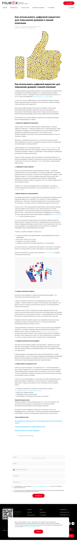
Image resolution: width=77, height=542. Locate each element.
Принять (38, 531)
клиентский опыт (48, 253)
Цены (41, 511)
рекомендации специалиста (49, 148)
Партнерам (42, 514)
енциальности (45, 488)
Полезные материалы (38, 7)
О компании (51, 7)
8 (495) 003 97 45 (64, 517)
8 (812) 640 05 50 (64, 514)
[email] (38, 465)
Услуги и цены (25, 7)
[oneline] (38, 478)
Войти (72, 7)
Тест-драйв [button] (69, 3)
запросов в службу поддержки (49, 332)
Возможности (14, 7)
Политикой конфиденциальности (32, 526)
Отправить (39, 497)
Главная (29, 511)
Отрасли (5, 7)
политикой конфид (37, 488)
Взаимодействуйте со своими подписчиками (28, 391)
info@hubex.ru (64, 511)
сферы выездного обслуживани (42, 97)
